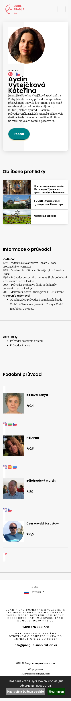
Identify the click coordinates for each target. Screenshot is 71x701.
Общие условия (35, 669)
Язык (34, 586)
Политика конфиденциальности (35, 673)
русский (34, 592)
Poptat (19, 134)
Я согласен (56, 692)
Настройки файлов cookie (25, 692)
